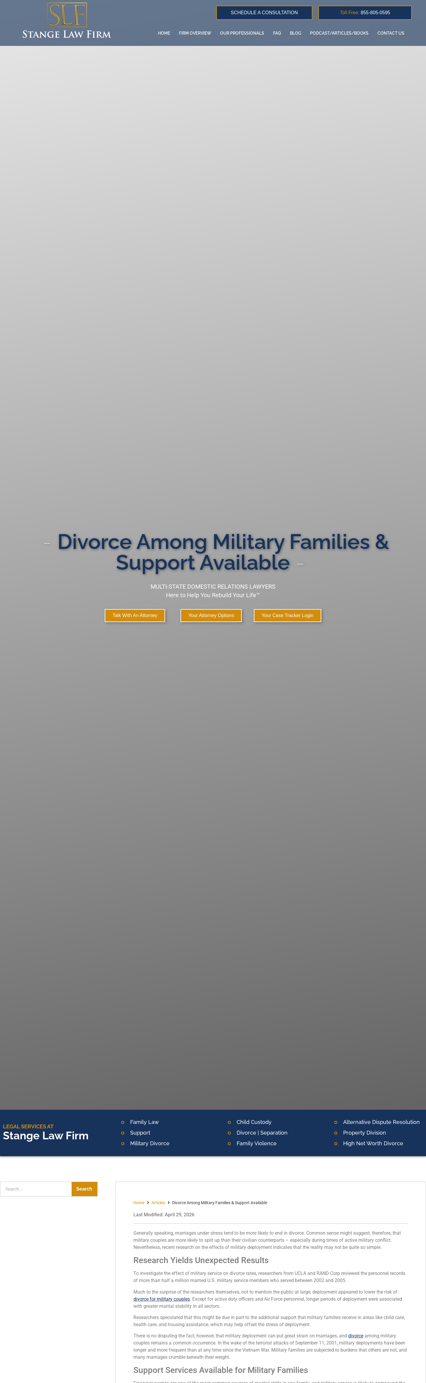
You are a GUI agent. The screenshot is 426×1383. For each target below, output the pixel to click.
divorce (355, 1336)
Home (163, 33)
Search (84, 1189)
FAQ (276, 33)
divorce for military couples (161, 1299)
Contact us (390, 33)
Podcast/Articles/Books (338, 33)
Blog (295, 33)
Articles (158, 1202)
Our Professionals (242, 33)
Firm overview (194, 33)
